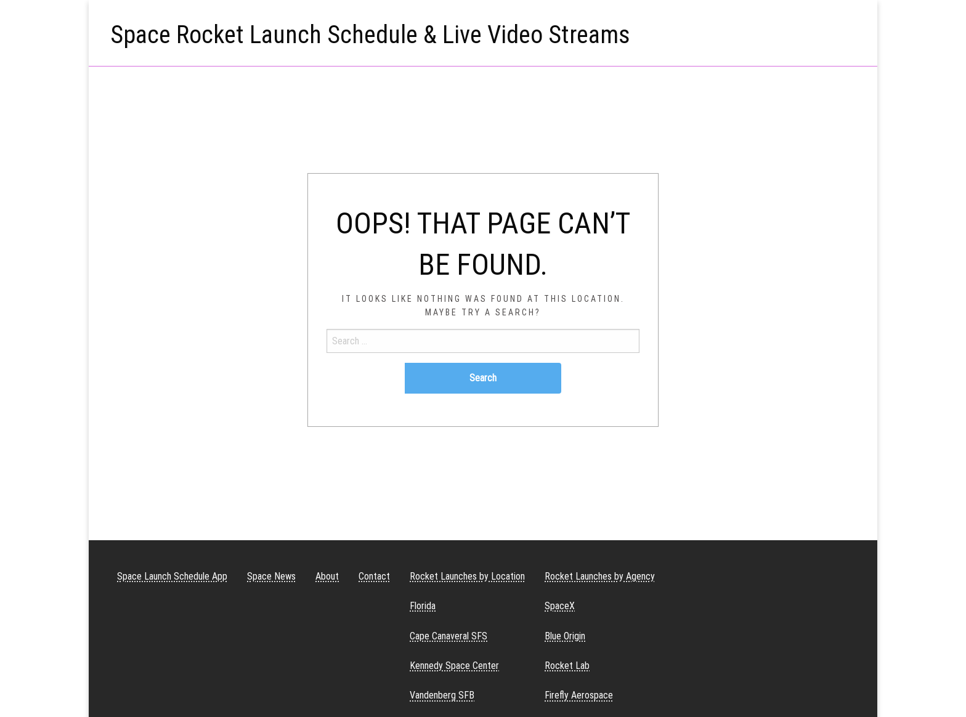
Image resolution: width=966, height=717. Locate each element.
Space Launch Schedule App (172, 576)
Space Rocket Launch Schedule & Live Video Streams (370, 34)
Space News (271, 576)
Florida (423, 606)
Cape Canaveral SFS (448, 636)
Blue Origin (565, 636)
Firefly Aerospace (579, 695)
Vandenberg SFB (442, 695)
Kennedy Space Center (454, 665)
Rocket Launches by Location (467, 576)
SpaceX (560, 606)
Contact (374, 576)
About (327, 576)
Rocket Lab (567, 665)
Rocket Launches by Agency (600, 576)
